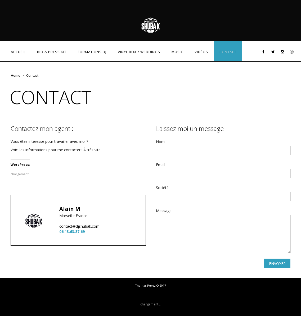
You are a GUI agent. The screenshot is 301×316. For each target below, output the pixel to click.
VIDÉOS (201, 51)
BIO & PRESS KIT (51, 51)
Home (15, 75)
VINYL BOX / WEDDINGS (139, 51)
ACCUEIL (18, 51)
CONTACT (227, 51)
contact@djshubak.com (79, 226)
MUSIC (177, 51)
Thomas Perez (145, 285)
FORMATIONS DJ (92, 51)
